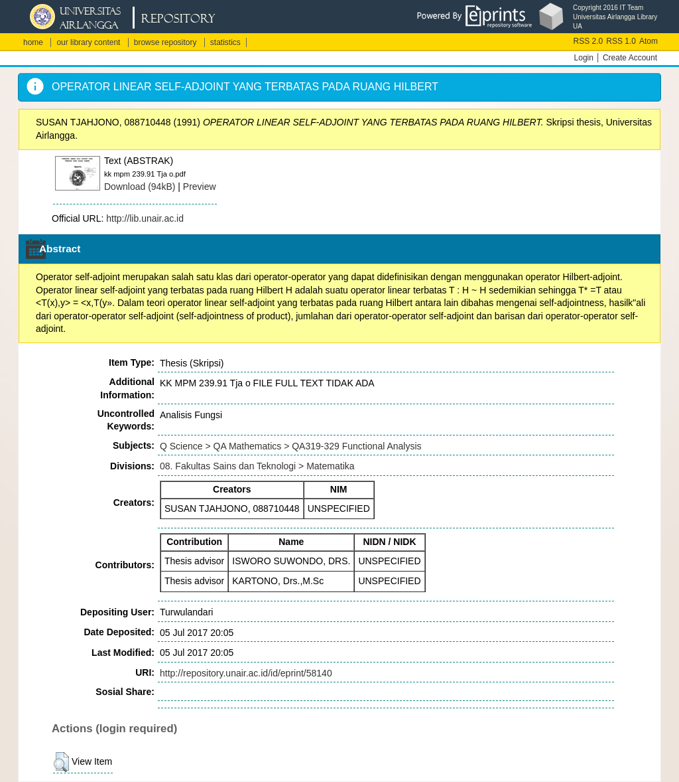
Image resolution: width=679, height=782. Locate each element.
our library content (88, 42)
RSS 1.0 (621, 41)
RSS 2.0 (588, 41)
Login (583, 57)
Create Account (630, 57)
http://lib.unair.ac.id (145, 218)
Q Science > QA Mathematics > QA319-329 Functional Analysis (291, 446)
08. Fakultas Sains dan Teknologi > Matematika (257, 466)
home (33, 42)
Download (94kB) (139, 186)
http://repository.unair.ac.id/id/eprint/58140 (246, 673)
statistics (225, 42)
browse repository (165, 42)
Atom (648, 41)
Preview (199, 186)
